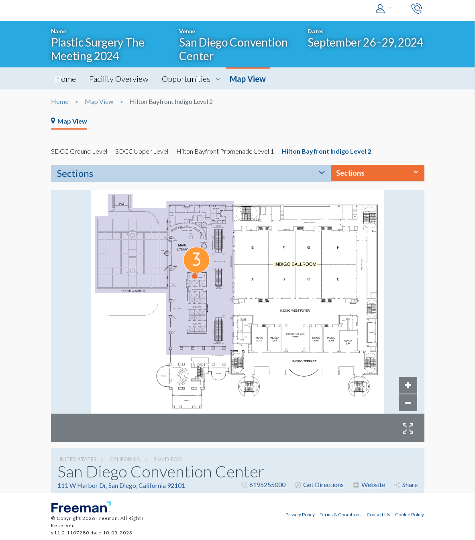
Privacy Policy (300, 514)
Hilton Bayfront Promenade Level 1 (225, 151)
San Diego (168, 459)
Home (65, 78)
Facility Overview (119, 78)
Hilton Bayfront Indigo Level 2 (326, 151)
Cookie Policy (409, 514)
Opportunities (186, 78)
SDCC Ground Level (79, 151)
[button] (385, 9)
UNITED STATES (76, 459)
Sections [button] (350, 172)
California (125, 459)
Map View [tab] (69, 121)
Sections (75, 173)
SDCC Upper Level (141, 151)
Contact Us (378, 514)
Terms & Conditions (341, 514)
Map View (248, 78)
